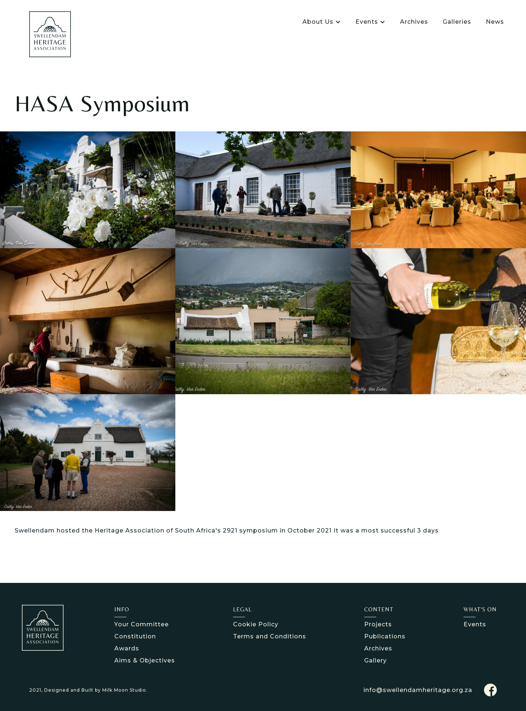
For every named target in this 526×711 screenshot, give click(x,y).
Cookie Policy (255, 624)
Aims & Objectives (144, 660)
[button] (321, 21)
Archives (414, 21)
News (495, 21)
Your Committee (141, 624)
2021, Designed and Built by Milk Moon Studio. (88, 690)
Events (475, 624)
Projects (378, 624)
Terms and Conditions (269, 636)
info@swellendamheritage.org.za (417, 690)
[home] (50, 34)
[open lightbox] (87, 189)
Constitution (135, 636)
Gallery (375, 660)
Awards (126, 648)
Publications (384, 636)
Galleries (457, 21)
